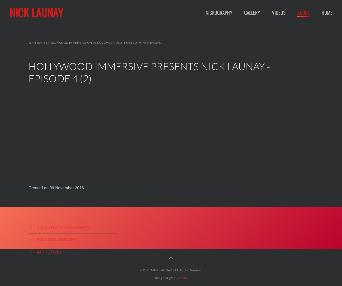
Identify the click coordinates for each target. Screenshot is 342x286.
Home (327, 12)
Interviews (151, 42)
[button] (171, 258)
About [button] (303, 12)
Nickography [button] (219, 12)
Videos (278, 12)
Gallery (252, 12)
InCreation (181, 278)
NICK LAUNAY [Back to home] (36, 12)
